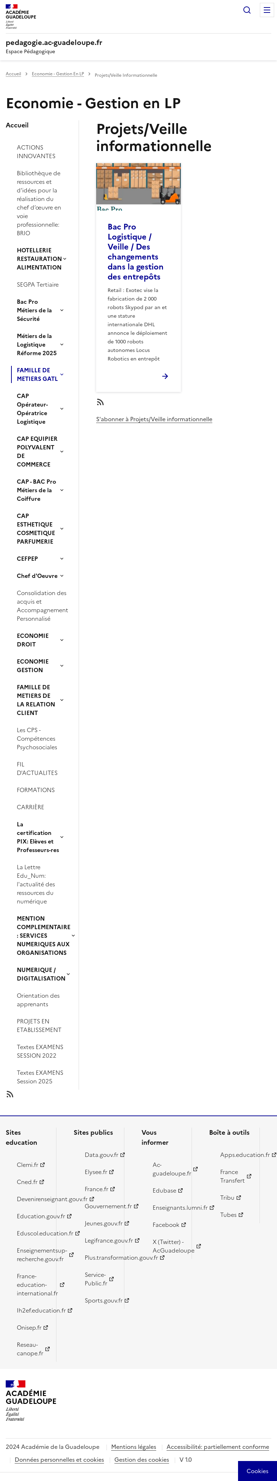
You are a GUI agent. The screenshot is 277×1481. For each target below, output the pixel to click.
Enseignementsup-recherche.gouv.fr (32, 1254)
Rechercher (247, 10)
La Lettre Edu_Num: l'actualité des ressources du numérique (36, 884)
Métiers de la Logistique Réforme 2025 (37, 344)
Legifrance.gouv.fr (100, 1240)
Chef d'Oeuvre (37, 575)
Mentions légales (133, 1446)
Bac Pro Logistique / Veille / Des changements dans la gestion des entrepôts (136, 252)
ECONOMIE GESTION (33, 665)
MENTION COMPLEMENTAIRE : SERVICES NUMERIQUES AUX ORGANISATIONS (43, 935)
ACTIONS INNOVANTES (36, 151)
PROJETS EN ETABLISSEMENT (39, 1025)
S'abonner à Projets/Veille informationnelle (154, 419)
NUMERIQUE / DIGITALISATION (41, 974)
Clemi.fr (27, 1164)
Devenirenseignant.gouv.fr (32, 1199)
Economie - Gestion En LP (58, 74)
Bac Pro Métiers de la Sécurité (34, 310)
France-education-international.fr (32, 1285)
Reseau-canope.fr (30, 1348)
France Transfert (232, 1176)
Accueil (13, 74)
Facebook (166, 1224)
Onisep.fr (29, 1327)
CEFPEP (27, 558)
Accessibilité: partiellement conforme (218, 1446)
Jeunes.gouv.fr (100, 1223)
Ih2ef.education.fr (32, 1310)
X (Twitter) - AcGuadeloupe (168, 1246)
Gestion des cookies (141, 1459)
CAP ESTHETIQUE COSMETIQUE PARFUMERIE (36, 529)
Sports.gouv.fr (100, 1300)
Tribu (227, 1197)
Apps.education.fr (235, 1154)
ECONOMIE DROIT (33, 640)
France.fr (96, 1189)
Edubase (164, 1190)
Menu (267, 10)
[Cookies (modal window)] (257, 1471)
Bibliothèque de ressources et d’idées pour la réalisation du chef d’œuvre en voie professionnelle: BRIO (39, 203)
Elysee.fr (96, 1172)
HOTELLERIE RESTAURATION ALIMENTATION (39, 259)
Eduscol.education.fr (32, 1233)
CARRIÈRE (30, 807)
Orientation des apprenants (38, 999)
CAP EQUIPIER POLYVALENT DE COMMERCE (37, 451)
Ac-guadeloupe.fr (168, 1169)
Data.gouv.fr (100, 1154)
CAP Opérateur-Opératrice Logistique (32, 409)
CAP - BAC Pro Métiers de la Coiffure (36, 490)
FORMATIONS (36, 790)
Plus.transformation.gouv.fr (100, 1257)
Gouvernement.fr (100, 1206)
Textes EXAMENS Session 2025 (40, 1076)
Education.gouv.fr (32, 1216)
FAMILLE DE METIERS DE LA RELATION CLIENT (36, 700)
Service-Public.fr (96, 1279)
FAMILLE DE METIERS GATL (37, 374)
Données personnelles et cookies (59, 1459)
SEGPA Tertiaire (38, 284)
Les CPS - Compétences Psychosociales (37, 738)
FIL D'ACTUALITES (37, 768)
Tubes (228, 1214)
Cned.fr (27, 1182)
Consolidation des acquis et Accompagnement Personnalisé (42, 606)
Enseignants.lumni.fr (168, 1207)
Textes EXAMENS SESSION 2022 (40, 1051)
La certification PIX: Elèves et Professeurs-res (38, 837)
